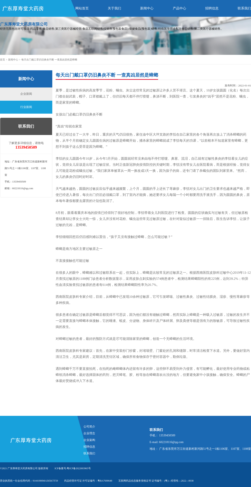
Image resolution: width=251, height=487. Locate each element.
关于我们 (114, 8)
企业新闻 (26, 93)
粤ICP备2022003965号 (79, 468)
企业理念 (89, 433)
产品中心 (179, 8)
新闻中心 (147, 8)
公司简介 (89, 426)
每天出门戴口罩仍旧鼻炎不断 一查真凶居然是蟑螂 (49, 59)
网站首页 (82, 8)
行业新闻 (26, 107)
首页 (2, 59)
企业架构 (89, 440)
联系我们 (244, 8)
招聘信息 (212, 8)
